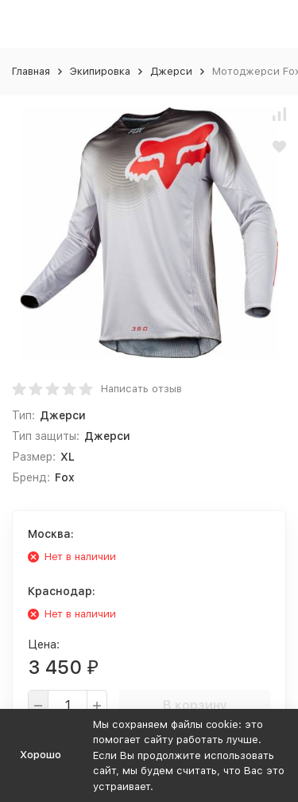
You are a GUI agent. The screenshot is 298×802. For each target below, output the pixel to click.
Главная (31, 71)
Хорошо (40, 755)
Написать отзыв (141, 389)
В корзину (195, 705)
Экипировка (100, 71)
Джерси (171, 71)
